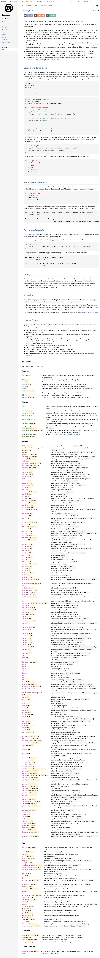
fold (23, 382)
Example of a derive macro (35, 68)
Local (23, 680)
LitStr (23, 677)
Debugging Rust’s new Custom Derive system (84, 312)
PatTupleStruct (26, 725)
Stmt (23, 902)
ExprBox (24, 496)
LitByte (24, 666)
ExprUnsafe (25, 566)
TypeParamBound (27, 915)
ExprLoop (25, 529)
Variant (24, 825)
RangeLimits (25, 897)
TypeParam (25, 790)
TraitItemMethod (27, 764)
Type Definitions (6, 42)
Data (23, 854)
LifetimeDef (25, 662)
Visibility (24, 924)
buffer (23, 375)
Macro (24, 682)
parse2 (24, 937)
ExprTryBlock (26, 557)
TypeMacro (25, 786)
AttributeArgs (26, 951)
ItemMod (24, 638)
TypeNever (25, 788)
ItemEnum (25, 618)
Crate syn (6, 15)
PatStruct (25, 721)
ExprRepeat (25, 548)
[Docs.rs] (4, 1)
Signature (25, 753)
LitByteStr (25, 669)
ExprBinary (25, 492)
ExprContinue (26, 507)
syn (3, 49)
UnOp (23, 919)
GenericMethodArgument (30, 867)
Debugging (28, 295)
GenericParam (26, 869)
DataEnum (25, 470)
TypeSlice (25, 803)
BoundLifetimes (27, 463)
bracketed (25, 413)
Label (23, 658)
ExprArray (25, 481)
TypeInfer (25, 784)
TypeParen (25, 793)
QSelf (23, 745)
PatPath (24, 710)
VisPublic (24, 830)
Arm (23, 452)
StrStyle (24, 904)
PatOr (23, 708)
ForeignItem (25, 863)
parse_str (25, 942)
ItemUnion (25, 653)
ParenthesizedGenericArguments (32, 693)
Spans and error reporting (35, 182)
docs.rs (71, 1)
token (23, 393)
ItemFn (24, 623)
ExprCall (24, 501)
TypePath (24, 795)
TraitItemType (26, 766)
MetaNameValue (27, 686)
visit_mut (25, 397)
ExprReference (26, 546)
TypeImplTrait (26, 780)
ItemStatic (25, 640)
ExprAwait (25, 490)
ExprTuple (25, 559)
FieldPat (24, 575)
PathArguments (26, 895)
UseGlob (24, 812)
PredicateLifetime (27, 741)
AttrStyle (24, 848)
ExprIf (23, 518)
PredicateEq (25, 738)
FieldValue (25, 577)
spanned (24, 388)
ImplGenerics (26, 603)
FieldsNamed (26, 579)
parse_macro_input (28, 426)
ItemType (25, 649)
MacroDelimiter (27, 880)
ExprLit (24, 527)
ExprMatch (25, 533)
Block (23, 461)
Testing (27, 274)
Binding (24, 459)
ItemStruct (25, 642)
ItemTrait (24, 645)
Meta (23, 887)
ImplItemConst (26, 605)
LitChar (24, 671)
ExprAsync (25, 487)
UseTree (24, 921)
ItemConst (25, 616)
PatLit (23, 703)
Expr (23, 856)
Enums (4, 37)
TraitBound (25, 758)
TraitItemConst (26, 760)
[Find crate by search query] (92, 1)
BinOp (24, 852)
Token (23, 406)
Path (23, 732)
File (23, 586)
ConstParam (25, 465)
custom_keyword (27, 415)
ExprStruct (25, 553)
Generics (24, 597)
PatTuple (24, 723)
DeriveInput (25, 476)
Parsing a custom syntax (34, 230)
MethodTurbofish (27, 688)
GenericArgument (27, 865)
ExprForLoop (26, 514)
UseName (25, 817)
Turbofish (24, 769)
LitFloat (24, 673)
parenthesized (26, 424)
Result (24, 953)
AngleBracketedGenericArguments (32, 448)
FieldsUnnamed (27, 583)
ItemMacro (25, 634)
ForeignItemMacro (27, 590)
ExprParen (25, 538)
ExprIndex (25, 522)
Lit (22, 878)
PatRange (25, 712)
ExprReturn (25, 551)
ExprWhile (25, 568)
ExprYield (25, 570)
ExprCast (24, 503)
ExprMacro (25, 531)
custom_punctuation (28, 419)
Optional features (31, 320)
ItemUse (24, 655)
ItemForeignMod (27, 627)
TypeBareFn (25, 773)
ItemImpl (25, 629)
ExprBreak (25, 498)
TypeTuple (25, 810)
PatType (24, 728)
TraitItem (24, 911)
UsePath (24, 819)
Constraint (25, 468)
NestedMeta (25, 889)
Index (23, 614)
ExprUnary (25, 564)
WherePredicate (27, 926)
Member (24, 884)
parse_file (25, 939)
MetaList (24, 684)
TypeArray (25, 771)
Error (23, 479)
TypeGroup (25, 777)
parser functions (57, 43)
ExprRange (25, 544)
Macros (4, 32)
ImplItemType (26, 612)
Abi (23, 446)
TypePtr (24, 799)
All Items (4, 22)
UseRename (25, 821)
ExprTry (24, 555)
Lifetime (24, 660)
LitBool (24, 664)
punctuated (25, 386)
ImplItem (25, 874)
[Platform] (40, 1)
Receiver (24, 749)
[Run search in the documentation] (57, 5)
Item (23, 876)
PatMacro (25, 706)
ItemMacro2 (25, 636)
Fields (23, 858)
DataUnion (25, 474)
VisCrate (24, 828)
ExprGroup (25, 516)
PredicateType (26, 743)
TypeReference (26, 801)
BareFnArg (25, 457)
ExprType (24, 562)
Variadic (24, 823)
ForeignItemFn (26, 588)
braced (24, 411)
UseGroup (25, 814)
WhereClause (26, 836)
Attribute (24, 454)
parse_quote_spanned (29, 434)
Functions (5, 39)
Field (23, 573)
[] (98, 10)
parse (23, 384)
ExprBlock (25, 494)
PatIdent (24, 699)
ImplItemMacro (26, 607)
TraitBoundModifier (28, 906)
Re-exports (5, 27)
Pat (23, 891)
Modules (4, 29)
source (93, 10)
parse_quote (26, 430)
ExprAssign (25, 483)
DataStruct (25, 472)
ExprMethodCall (27, 535)
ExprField (25, 509)
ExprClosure (25, 505)
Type (23, 913)
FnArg (23, 861)
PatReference (26, 714)
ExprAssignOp (26, 485)
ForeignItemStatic (27, 592)
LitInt (23, 675)
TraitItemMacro (26, 762)
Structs (4, 34)
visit (23, 395)
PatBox (24, 697)
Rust (79, 1)
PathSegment (26, 736)
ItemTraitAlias (26, 647)
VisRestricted (26, 832)
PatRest (24, 717)
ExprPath (24, 540)
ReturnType (25, 900)
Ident (23, 601)
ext (23, 380)
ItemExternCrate (27, 621)
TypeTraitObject (27, 806)
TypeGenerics (26, 775)
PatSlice (24, 719)
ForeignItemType (27, 594)
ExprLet (24, 524)
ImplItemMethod (27, 610)
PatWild (24, 730)
